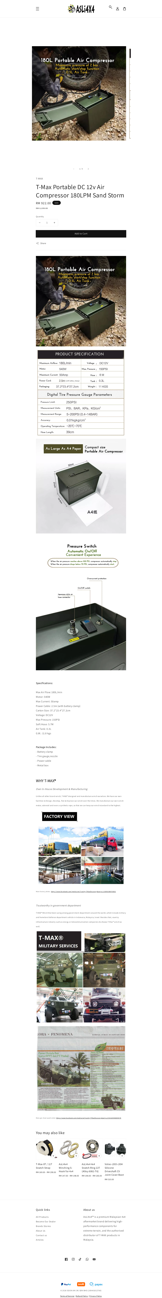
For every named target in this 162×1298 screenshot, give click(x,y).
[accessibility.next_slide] (88, 168)
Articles (40, 1239)
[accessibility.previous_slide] (73, 168)
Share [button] (41, 243)
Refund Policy (82, 1296)
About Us (40, 1230)
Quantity (40, 216)
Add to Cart (81, 233)
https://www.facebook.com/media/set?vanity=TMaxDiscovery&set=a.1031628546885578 (88, 1118)
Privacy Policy (95, 1296)
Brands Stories (43, 1226)
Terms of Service (67, 1296)
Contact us (41, 1235)
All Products (42, 1216)
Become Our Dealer (46, 1221)
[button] (110, 7)
